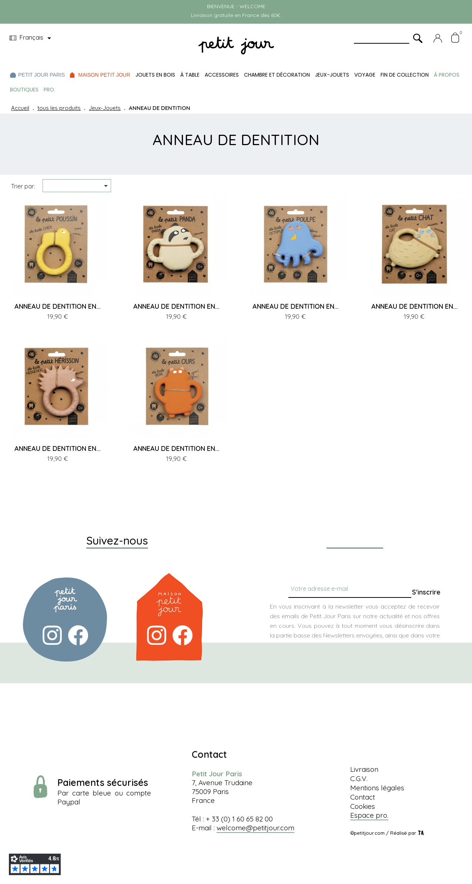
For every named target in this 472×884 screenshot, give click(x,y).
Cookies (362, 806)
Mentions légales (377, 787)
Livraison (364, 769)
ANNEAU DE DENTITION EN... (57, 306)
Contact (362, 797)
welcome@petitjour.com (255, 827)
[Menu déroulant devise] (32, 38)
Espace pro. (369, 815)
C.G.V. (359, 778)
